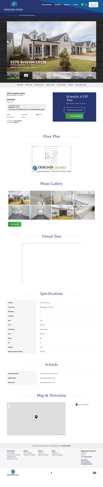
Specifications (61, 85)
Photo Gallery (39, 85)
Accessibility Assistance (86, 464)
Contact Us (55, 453)
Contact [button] (75, 4)
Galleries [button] (58, 4)
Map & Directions (81, 85)
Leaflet (44, 434)
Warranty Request (57, 455)
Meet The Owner (43, 455)
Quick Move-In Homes (13, 455)
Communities (11, 453)
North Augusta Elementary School (49, 373)
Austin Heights (17, 121)
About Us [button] (67, 4)
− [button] (9, 407)
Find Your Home (11, 451)
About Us (40, 451)
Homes (8, 15)
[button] (82, 5)
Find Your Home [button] (46, 4)
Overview (20, 85)
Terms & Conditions (85, 462)
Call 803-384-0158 (75, 110)
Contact (53, 451)
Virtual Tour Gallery (29, 455)
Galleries (26, 451)
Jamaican (15, 122)
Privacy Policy (84, 460)
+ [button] (9, 404)
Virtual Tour (50, 85)
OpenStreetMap (54, 434)
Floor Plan (28, 85)
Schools (70, 85)
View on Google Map (82, 404)
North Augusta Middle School (47, 378)
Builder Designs (66, 446)
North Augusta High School (47, 382)
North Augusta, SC (14, 15)
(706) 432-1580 (88, 457)
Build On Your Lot (12, 459)
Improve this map (61, 434)
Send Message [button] (75, 116)
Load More (15, 224)
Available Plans (11, 457)
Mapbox (48, 434)
